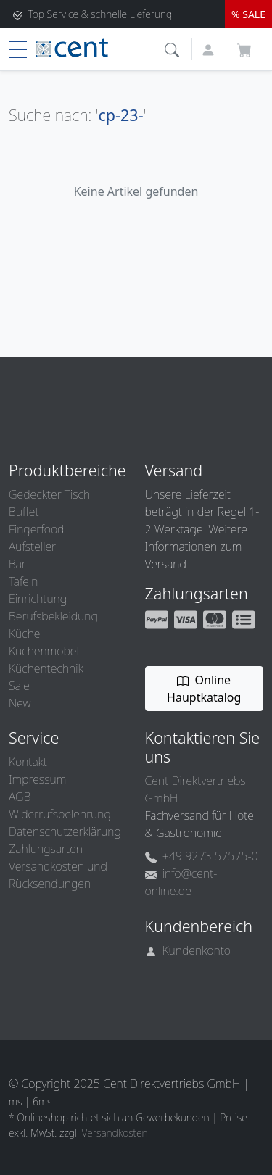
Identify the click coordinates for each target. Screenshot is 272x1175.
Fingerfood (36, 529)
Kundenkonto (188, 950)
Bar (17, 564)
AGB (19, 797)
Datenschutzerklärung (65, 831)
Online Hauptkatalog (204, 688)
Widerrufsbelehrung (60, 814)
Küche (24, 634)
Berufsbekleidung (53, 616)
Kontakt (28, 762)
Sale (19, 686)
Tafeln (23, 581)
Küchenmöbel (44, 651)
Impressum (37, 779)
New (19, 703)
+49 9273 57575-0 (201, 856)
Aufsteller (32, 547)
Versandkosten (115, 1132)
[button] (174, 48)
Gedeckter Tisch (49, 494)
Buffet (24, 512)
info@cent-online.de (181, 882)
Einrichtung (38, 599)
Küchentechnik (46, 668)
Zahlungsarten (46, 849)
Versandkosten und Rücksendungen (58, 875)
